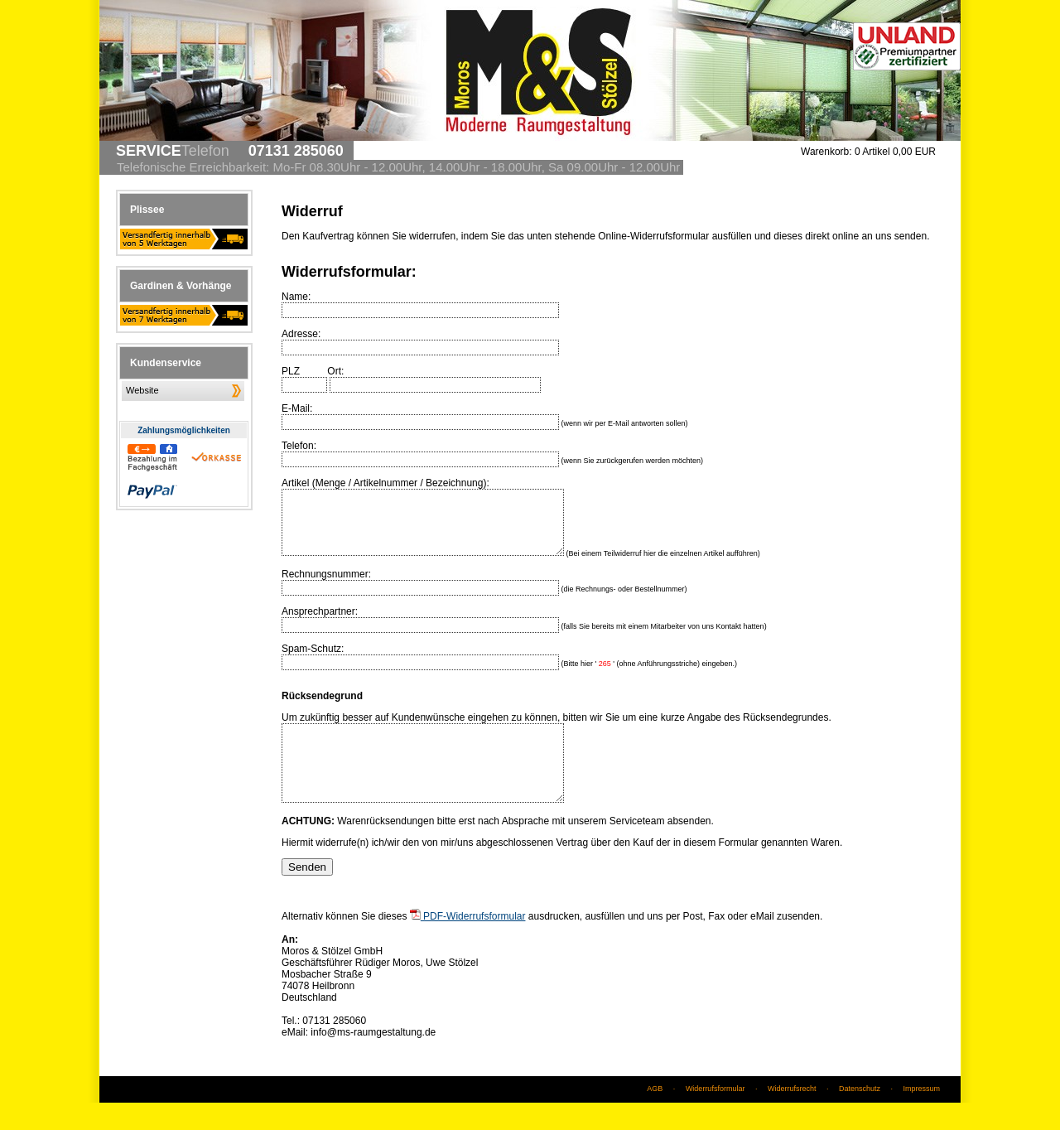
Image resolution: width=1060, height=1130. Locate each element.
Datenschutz (859, 1116)
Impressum (921, 1116)
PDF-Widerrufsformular (468, 943)
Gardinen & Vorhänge (180, 286)
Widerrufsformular (715, 1116)
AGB (654, 1116)
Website (142, 390)
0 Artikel (895, 151)
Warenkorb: (826, 151)
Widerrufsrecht (792, 1116)
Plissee (147, 209)
